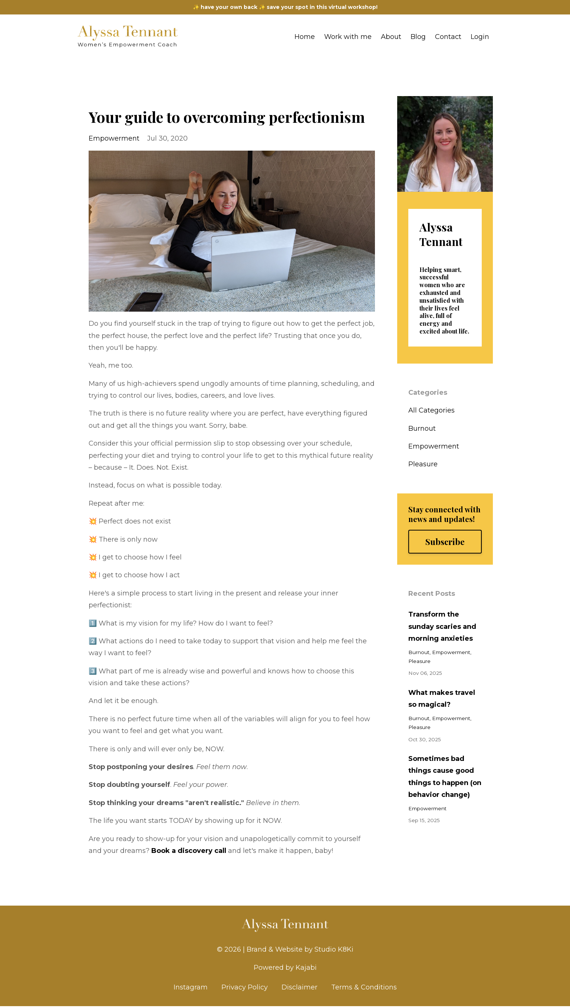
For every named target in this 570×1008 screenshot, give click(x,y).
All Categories (431, 410)
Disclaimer (299, 989)
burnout (422, 428)
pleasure (423, 464)
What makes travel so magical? (441, 699)
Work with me (348, 37)
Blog (418, 37)
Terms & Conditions (364, 989)
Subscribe (445, 541)
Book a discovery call (188, 851)
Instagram (191, 989)
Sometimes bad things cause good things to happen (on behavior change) (444, 777)
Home (304, 37)
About (391, 37)
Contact (448, 37)
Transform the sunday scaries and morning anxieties (442, 626)
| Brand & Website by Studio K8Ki (298, 949)
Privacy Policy (244, 989)
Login (480, 37)
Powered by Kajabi (285, 968)
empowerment (114, 138)
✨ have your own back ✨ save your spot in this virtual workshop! (285, 7)
